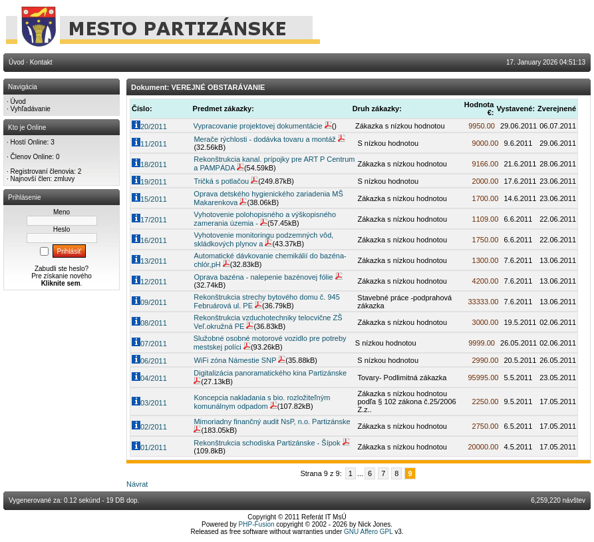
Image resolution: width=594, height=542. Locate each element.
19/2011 (149, 182)
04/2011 (149, 378)
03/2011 (149, 403)
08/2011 (149, 323)
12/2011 (149, 282)
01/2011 (149, 447)
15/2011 (149, 199)
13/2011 (149, 261)
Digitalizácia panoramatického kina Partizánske (270, 373)
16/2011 (149, 240)
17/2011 (149, 220)
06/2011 (149, 361)
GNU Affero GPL (368, 531)
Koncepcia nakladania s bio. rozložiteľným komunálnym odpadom (262, 402)
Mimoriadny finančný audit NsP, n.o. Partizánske (272, 421)
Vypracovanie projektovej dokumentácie (258, 126)
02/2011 (149, 427)
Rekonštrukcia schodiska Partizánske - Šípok (267, 443)
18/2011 (149, 164)
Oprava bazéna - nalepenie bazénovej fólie (263, 277)
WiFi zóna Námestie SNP (235, 360)
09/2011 (149, 302)
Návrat (137, 484)
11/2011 (149, 144)
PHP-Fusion (257, 524)
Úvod (18, 101)
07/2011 (149, 344)
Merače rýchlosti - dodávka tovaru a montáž (264, 139)
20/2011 (149, 127)
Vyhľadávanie (31, 109)
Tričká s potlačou (221, 181)
